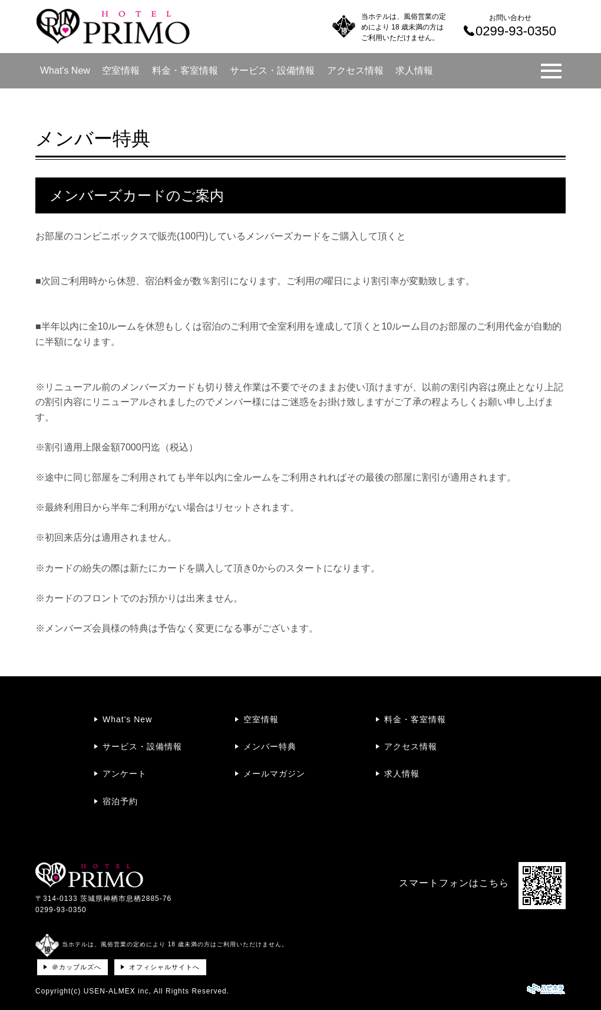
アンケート (125, 773)
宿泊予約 (120, 801)
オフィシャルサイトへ (164, 966)
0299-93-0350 (61, 910)
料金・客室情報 (185, 70)
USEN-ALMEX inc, (117, 991)
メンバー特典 (269, 746)
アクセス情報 (355, 70)
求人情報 (414, 70)
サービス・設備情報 (272, 70)
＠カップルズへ (76, 966)
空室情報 (121, 70)
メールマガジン (274, 773)
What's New (65, 70)
